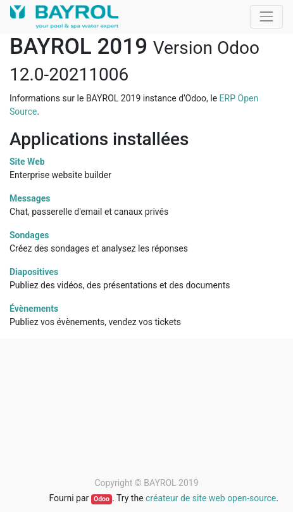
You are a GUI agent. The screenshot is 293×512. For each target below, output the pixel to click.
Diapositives (33, 272)
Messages (29, 198)
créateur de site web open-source (211, 498)
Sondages (29, 235)
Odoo (101, 499)
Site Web (27, 162)
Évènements (33, 309)
